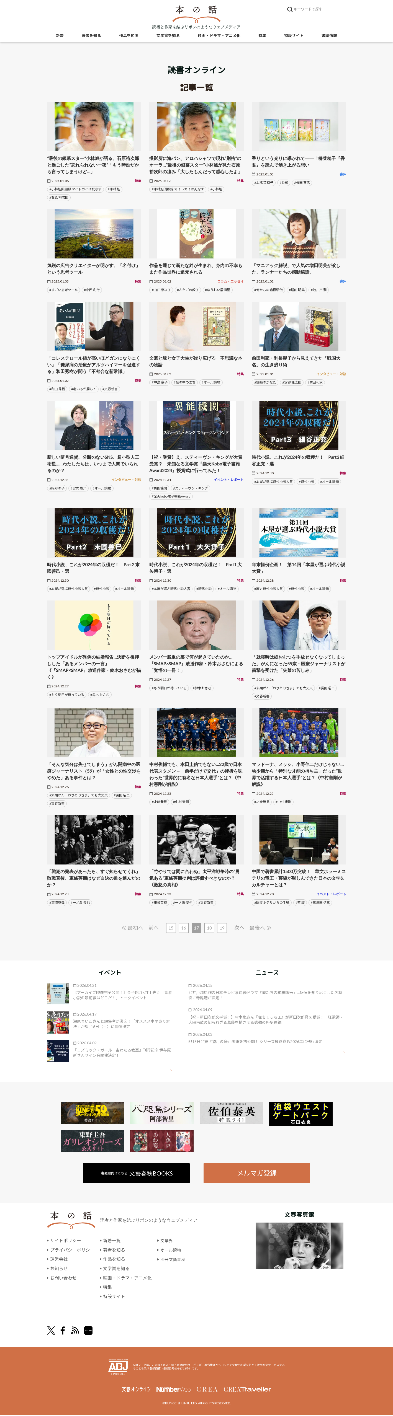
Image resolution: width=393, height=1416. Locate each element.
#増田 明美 (297, 290)
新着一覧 (112, 1241)
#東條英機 (57, 902)
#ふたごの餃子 (188, 290)
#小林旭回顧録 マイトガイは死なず (75, 189)
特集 (262, 36)
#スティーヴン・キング (190, 488)
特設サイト (294, 36)
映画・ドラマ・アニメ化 (219, 36)
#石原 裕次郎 (58, 197)
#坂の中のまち (185, 382)
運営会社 (59, 1259)
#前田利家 (315, 382)
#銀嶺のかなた (265, 382)
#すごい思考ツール (63, 290)
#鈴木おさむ (202, 688)
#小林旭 (216, 189)
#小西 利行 (92, 290)
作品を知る (128, 36)
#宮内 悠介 (78, 488)
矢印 (166, 1071)
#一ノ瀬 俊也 (80, 902)
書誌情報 (329, 36)
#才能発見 (159, 802)
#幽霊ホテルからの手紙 (271, 902)
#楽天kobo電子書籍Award (171, 496)
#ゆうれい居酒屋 (217, 290)
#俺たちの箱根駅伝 (268, 290)
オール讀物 (171, 1250)
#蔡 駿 (300, 902)
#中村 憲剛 (181, 802)
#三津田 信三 (320, 902)
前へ (153, 928)
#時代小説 (306, 482)
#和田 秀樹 (57, 389)
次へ (240, 928)
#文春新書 (110, 389)
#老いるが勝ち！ (83, 389)
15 (170, 928)
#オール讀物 (211, 382)
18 (209, 928)
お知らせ (59, 1269)
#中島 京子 (160, 382)
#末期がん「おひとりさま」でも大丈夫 (283, 688)
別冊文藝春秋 (173, 1259)
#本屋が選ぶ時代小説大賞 (273, 482)
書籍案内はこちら (137, 1173)
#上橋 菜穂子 (263, 182)
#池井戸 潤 (319, 290)
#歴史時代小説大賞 (268, 589)
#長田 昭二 (327, 688)
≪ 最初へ (131, 928)
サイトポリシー (65, 1241)
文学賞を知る (168, 36)
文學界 (167, 1241)
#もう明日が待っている (66, 695)
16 (183, 928)
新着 (60, 36)
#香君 (283, 182)
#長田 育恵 (302, 182)
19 (222, 928)
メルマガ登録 (257, 1173)
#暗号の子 (57, 488)
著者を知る (91, 36)
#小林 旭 (114, 189)
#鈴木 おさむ (99, 695)
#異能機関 (159, 488)
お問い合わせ (63, 1278)
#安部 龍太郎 (291, 382)
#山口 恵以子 (161, 290)
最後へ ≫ (262, 928)
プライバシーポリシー (72, 1250)
